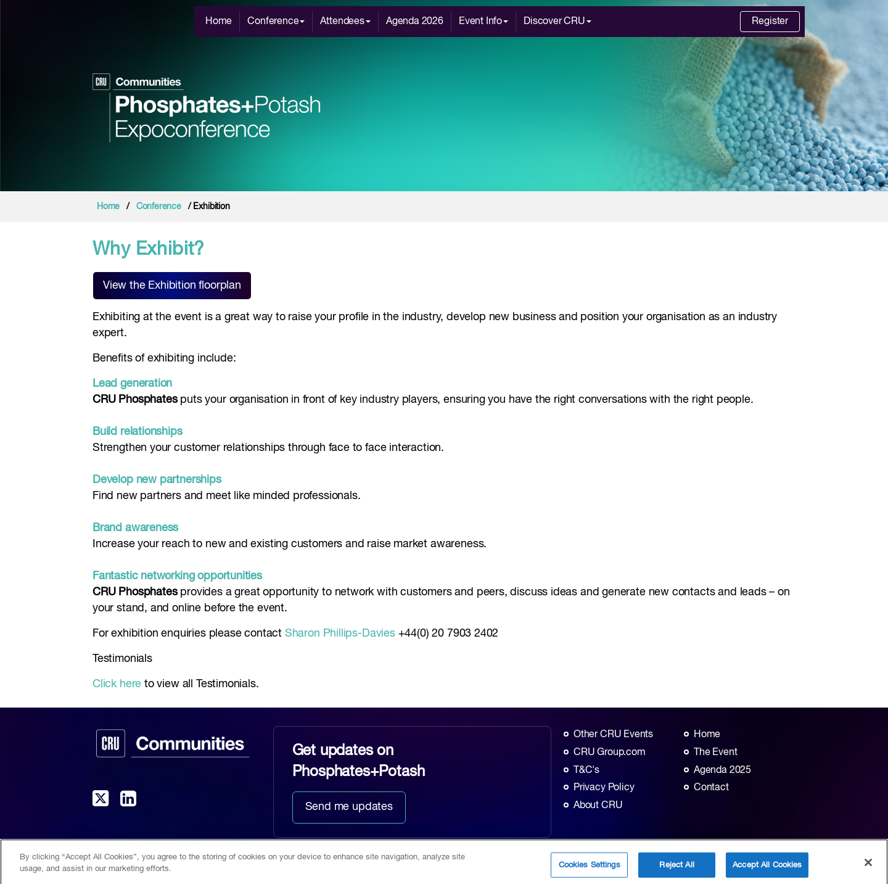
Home (218, 22)
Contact (711, 788)
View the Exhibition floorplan (172, 285)
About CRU (598, 806)
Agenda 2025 (722, 770)
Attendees (345, 22)
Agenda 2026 (414, 22)
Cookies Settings (589, 871)
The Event (715, 753)
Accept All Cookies (767, 871)
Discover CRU (557, 22)
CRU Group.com (610, 753)
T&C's (586, 770)
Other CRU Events (613, 735)
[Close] (868, 868)
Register (770, 22)
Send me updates (349, 806)
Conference (276, 22)
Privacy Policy (604, 788)
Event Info (483, 22)
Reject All (676, 871)
